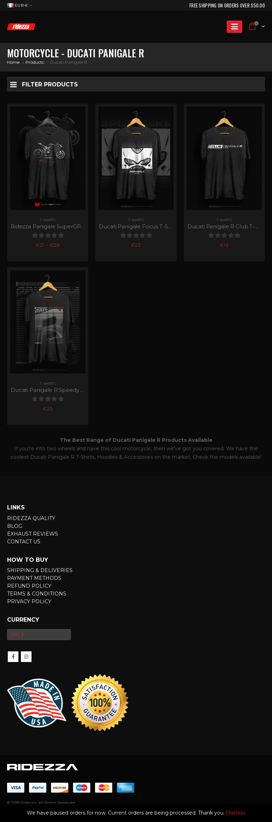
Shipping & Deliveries (40, 570)
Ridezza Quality (31, 518)
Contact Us (23, 541)
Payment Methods (34, 578)
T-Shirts (48, 220)
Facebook (13, 656)
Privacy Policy (29, 601)
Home (13, 62)
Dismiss (235, 813)
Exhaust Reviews (32, 534)
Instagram (26, 656)
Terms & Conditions (36, 593)
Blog (14, 526)
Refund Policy (29, 586)
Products (35, 62)
